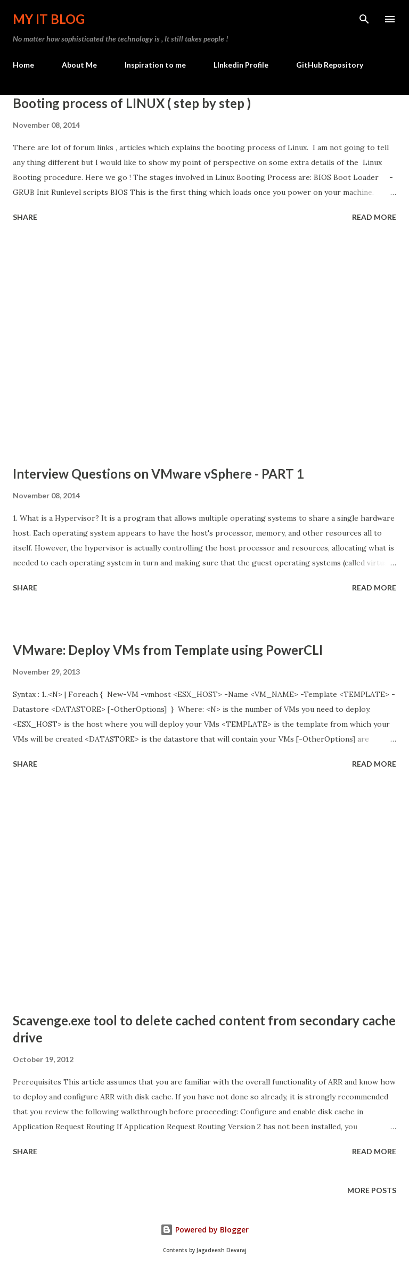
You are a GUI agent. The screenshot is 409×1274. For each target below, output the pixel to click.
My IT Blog (49, 19)
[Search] (364, 19)
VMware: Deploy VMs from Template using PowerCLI (168, 649)
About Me (79, 64)
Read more (374, 216)
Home (23, 64)
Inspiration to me (155, 64)
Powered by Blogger (204, 1229)
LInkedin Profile (241, 64)
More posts (371, 1190)
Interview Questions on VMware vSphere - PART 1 (158, 473)
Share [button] (25, 216)
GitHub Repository (329, 64)
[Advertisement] (204, 345)
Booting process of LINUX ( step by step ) (132, 103)
